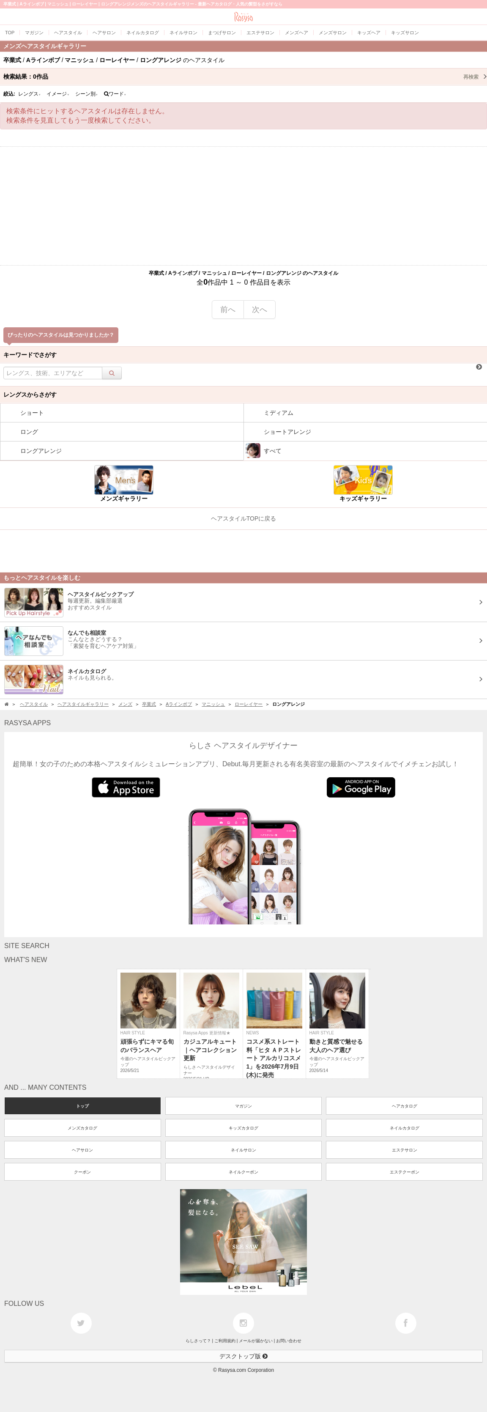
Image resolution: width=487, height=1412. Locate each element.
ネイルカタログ (404, 1128)
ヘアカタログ (404, 1106)
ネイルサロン (243, 1150)
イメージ (58, 94)
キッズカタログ (243, 1128)
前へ (227, 309)
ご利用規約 (224, 1340)
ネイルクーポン (243, 1172)
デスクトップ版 (243, 1356)
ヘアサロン (82, 1150)
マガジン (243, 1106)
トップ (82, 1106)
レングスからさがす (30, 394)
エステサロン (404, 1150)
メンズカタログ (82, 1128)
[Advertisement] (243, 206)
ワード (115, 94)
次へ (259, 309)
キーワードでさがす (30, 354)
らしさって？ (198, 1340)
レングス (29, 94)
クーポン (82, 1172)
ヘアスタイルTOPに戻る (243, 518)
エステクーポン (404, 1172)
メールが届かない (256, 1340)
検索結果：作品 (245, 76)
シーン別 (86, 94)
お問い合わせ (288, 1340)
